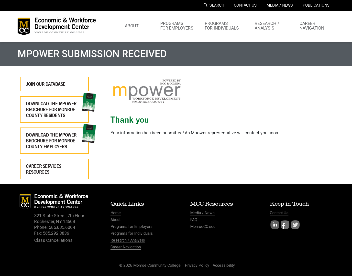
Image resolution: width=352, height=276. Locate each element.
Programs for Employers (131, 226)
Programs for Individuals (131, 233)
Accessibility (224, 265)
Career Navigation (125, 247)
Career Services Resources (43, 169)
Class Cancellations (53, 240)
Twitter (295, 225)
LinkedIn (275, 225)
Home (115, 213)
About (115, 219)
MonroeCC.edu (202, 226)
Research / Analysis (127, 240)
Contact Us (279, 213)
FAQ (193, 219)
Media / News (202, 213)
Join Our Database (46, 84)
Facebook (285, 225)
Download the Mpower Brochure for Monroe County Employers (51, 140)
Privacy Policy (197, 265)
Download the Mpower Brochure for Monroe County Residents (51, 109)
